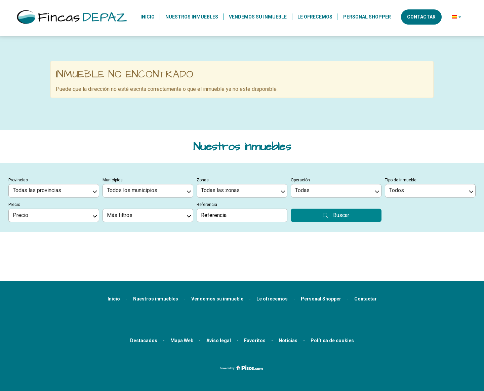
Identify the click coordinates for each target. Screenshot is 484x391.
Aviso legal (218, 305)
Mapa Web (181, 305)
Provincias (18, 144)
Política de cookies (332, 305)
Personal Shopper (367, 17)
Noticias (288, 305)
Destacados (143, 305)
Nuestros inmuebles (191, 17)
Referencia (207, 169)
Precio (14, 169)
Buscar (336, 179)
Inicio (147, 17)
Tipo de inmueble (400, 144)
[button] (456, 16)
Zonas (203, 144)
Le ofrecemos (314, 17)
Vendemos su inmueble (258, 17)
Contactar (421, 17)
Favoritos (255, 305)
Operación (300, 144)
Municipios (113, 144)
